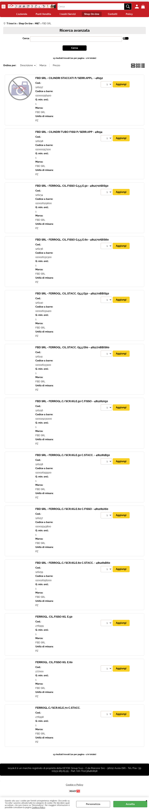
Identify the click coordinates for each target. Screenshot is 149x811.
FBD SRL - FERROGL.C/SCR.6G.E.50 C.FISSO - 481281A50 (71, 402)
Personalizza (93, 804)
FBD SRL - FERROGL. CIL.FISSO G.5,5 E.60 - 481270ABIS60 (72, 240)
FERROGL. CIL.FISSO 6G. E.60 (53, 663)
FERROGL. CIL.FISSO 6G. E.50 (53, 617)
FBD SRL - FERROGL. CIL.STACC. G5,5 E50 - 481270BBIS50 (72, 294)
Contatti (114, 14)
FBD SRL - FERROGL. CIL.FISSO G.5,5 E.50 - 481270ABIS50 (71, 186)
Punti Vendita (42, 14)
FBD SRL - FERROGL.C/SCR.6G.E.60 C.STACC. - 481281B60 (72, 563)
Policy (132, 14)
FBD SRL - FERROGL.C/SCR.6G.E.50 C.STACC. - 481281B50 (72, 455)
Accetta (130, 804)
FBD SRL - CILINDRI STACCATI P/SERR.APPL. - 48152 (69, 78)
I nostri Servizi (67, 14)
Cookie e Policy (38, 807)
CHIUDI (146, 800)
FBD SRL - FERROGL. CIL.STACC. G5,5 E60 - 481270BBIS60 (72, 348)
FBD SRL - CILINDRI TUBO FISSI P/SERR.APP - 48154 (68, 132)
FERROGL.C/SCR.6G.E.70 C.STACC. (57, 708)
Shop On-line (92, 14)
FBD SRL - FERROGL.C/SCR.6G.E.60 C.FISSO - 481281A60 (71, 509)
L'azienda (19, 14)
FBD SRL (40, 112)
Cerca (26, 39)
